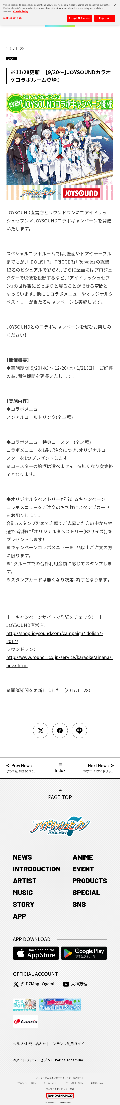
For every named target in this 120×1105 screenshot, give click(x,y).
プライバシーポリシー (27, 1083)
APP (19, 916)
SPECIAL (86, 892)
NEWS (22, 857)
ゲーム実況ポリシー (75, 1083)
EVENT (83, 868)
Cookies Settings (13, 15)
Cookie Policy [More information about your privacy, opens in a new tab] (20, 9)
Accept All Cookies (79, 16)
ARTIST (25, 880)
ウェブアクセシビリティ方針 (60, 1089)
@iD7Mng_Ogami (33, 984)
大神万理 (75, 984)
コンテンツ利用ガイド (66, 1043)
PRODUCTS (90, 880)
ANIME (83, 857)
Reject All (104, 16)
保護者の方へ (96, 1083)
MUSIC (23, 892)
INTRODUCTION (37, 868)
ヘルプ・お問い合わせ (29, 1043)
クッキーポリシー (52, 1083)
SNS (79, 904)
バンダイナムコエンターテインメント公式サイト (60, 1078)
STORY (23, 904)
